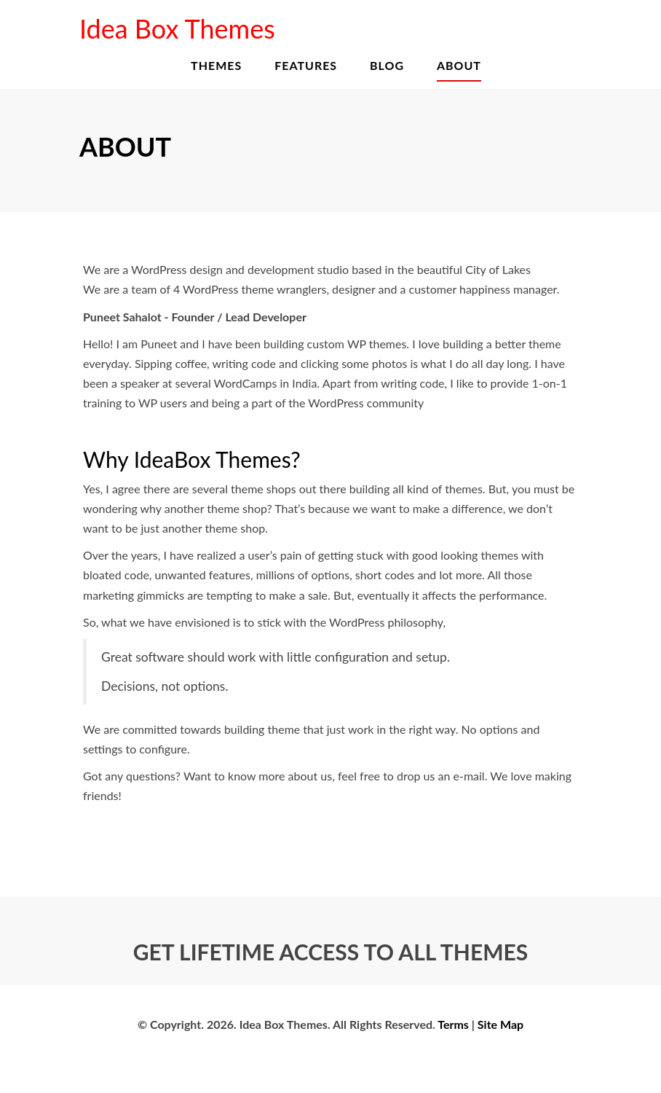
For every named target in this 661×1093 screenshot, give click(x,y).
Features (305, 65)
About (459, 65)
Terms (453, 1024)
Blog (387, 65)
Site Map (500, 1024)
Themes (216, 65)
